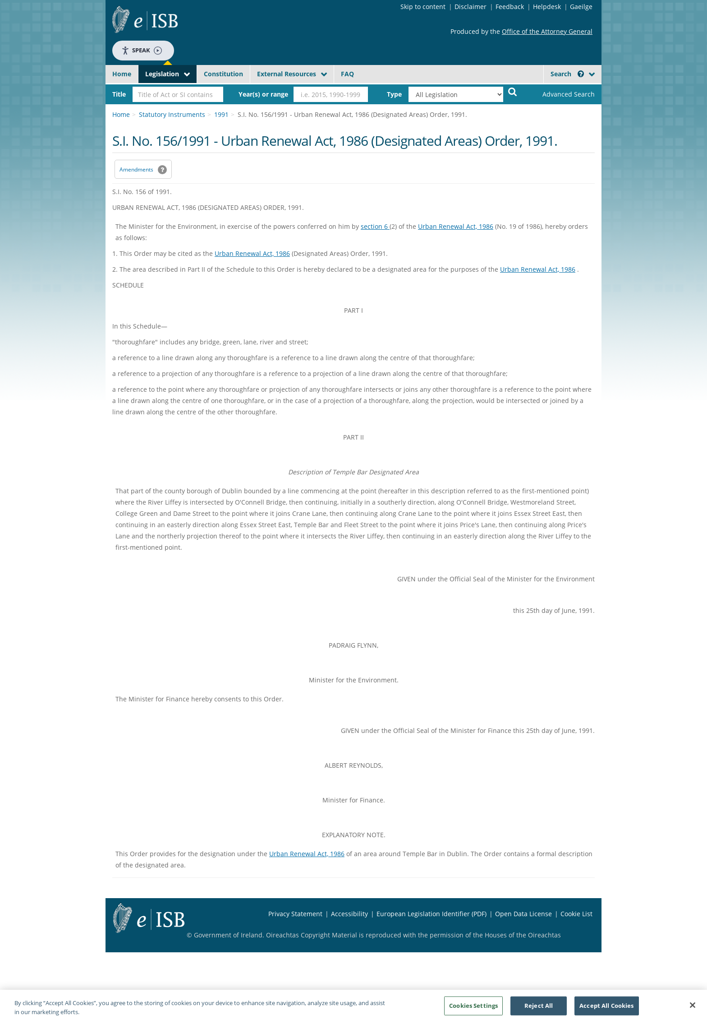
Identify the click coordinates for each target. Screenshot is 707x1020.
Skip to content (422, 6)
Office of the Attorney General (547, 31)
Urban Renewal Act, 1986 (455, 226)
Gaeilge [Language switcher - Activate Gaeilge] (581, 6)
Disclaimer (470, 6)
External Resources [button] (286, 74)
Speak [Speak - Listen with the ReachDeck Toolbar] (141, 50)
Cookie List (576, 913)
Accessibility (349, 913)
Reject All (538, 1008)
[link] (561, 94)
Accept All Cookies (606, 1008)
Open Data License (523, 913)
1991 (221, 114)
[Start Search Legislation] (513, 91)
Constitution (223, 74)
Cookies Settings (473, 1008)
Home (121, 74)
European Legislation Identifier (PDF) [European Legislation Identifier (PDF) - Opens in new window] (431, 913)
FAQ (347, 74)
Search (567, 74)
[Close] (692, 1008)
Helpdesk (547, 6)
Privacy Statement (295, 913)
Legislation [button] (162, 74)
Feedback (510, 6)
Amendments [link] (136, 169)
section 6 (375, 226)
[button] (581, 73)
